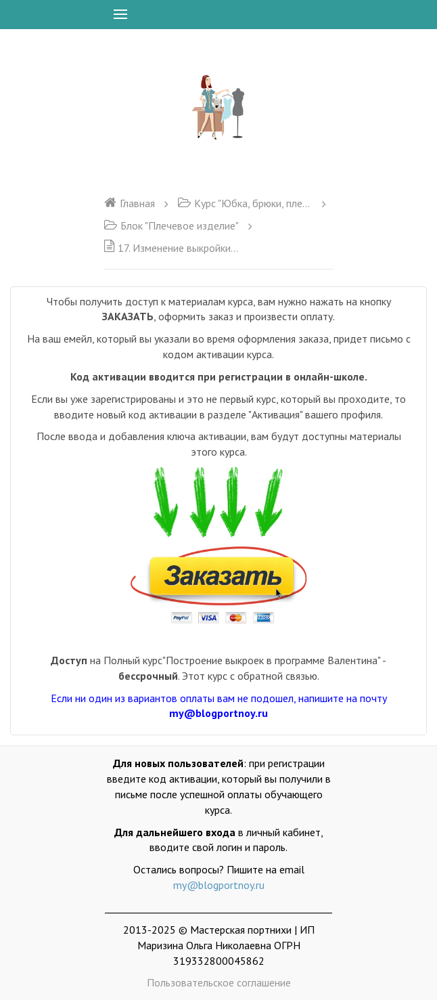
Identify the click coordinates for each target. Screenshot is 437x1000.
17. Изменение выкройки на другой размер (171, 248)
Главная (129, 203)
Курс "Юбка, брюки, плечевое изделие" (245, 203)
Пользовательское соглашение (219, 982)
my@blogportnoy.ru (218, 885)
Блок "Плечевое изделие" (171, 225)
